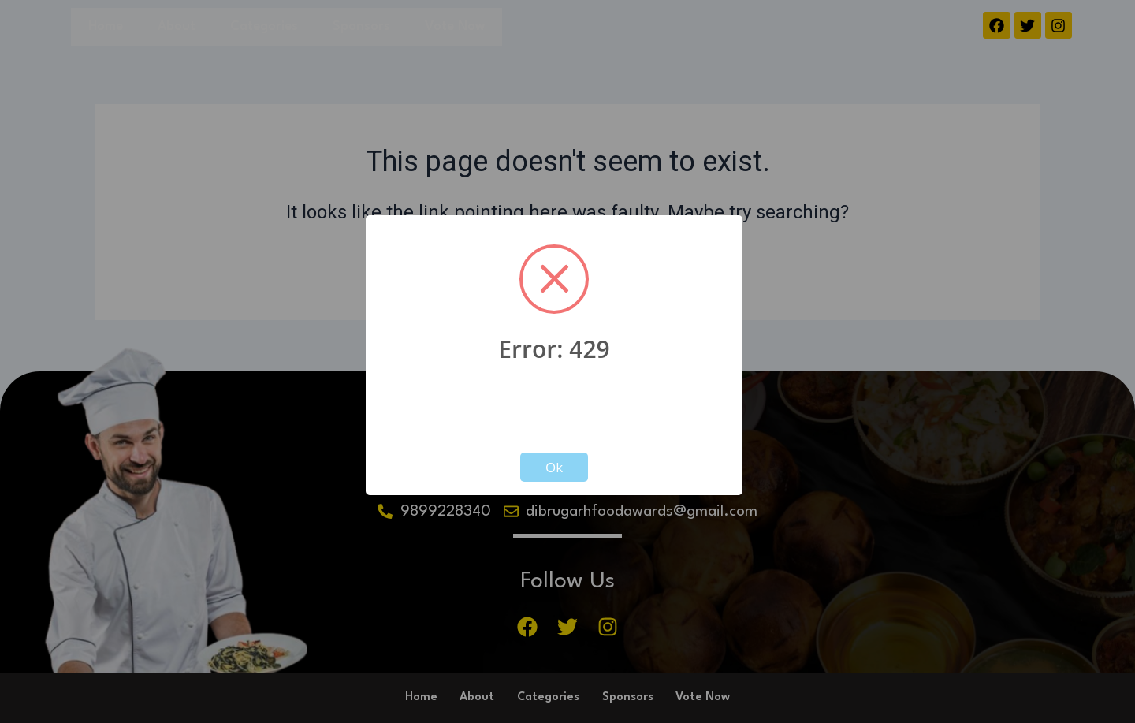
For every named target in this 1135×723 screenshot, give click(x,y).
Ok (554, 467)
